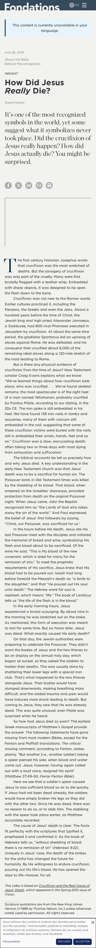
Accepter (82, 941)
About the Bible (17, 59)
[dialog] (48, 933)
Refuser (64, 941)
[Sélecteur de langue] (72, 5)
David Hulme (14, 102)
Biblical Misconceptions (22, 64)
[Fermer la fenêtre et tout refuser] (93, 921)
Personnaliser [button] (11, 941)
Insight (11, 73)
